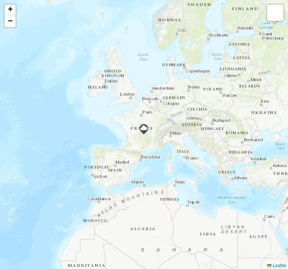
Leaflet (276, 265)
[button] (144, 129)
